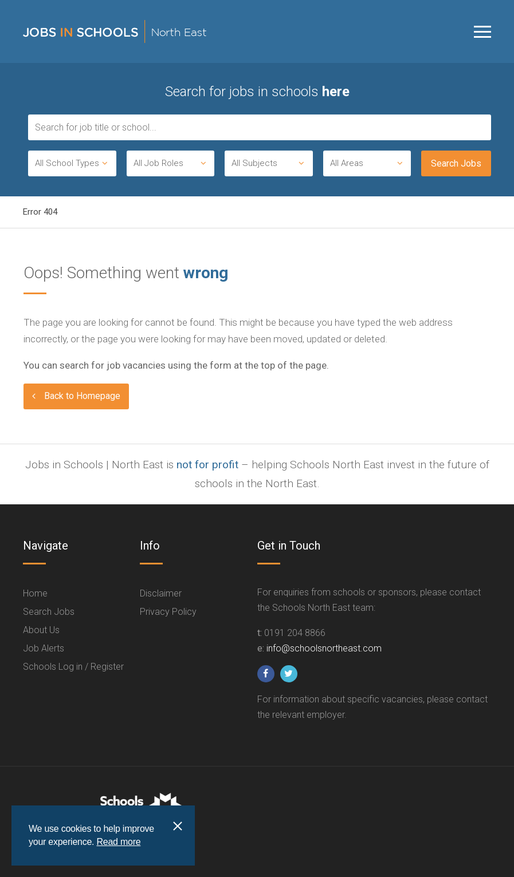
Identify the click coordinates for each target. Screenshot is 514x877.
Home (35, 593)
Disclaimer (161, 593)
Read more (118, 842)
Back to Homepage (82, 395)
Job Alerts (43, 648)
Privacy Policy (168, 611)
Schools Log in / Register (73, 666)
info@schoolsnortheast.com (324, 648)
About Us (41, 630)
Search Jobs (48, 611)
